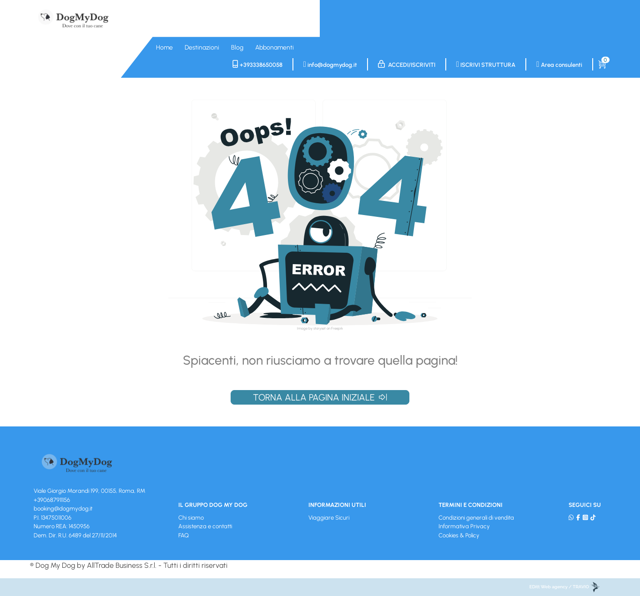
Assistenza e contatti (205, 526)
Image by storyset (311, 328)
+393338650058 (257, 64)
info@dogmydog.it (330, 64)
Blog (237, 47)
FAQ (183, 535)
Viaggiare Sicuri (328, 517)
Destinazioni (202, 47)
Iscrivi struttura (485, 64)
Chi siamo (191, 517)
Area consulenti (559, 64)
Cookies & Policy (458, 535)
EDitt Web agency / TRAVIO (564, 586)
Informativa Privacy (464, 526)
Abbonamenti (274, 47)
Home (164, 47)
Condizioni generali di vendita (476, 517)
